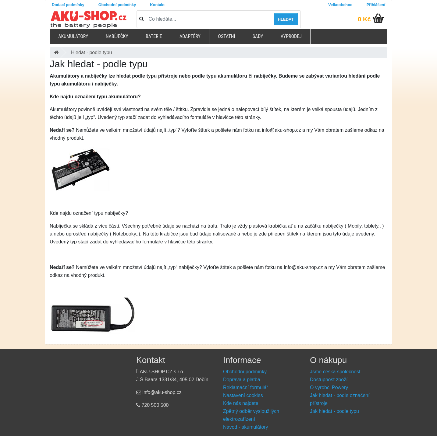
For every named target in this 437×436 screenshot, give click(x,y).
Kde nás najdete (240, 403)
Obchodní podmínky (117, 4)
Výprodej (291, 36)
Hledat (286, 19)
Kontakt (157, 4)
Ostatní (226, 36)
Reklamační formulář (245, 387)
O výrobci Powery (329, 387)
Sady (258, 36)
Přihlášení (376, 4)
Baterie (154, 36)
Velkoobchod (340, 4)
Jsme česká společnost (335, 371)
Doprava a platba (241, 379)
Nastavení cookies (243, 395)
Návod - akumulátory (245, 427)
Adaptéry (190, 36)
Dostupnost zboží (329, 379)
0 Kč (364, 19)
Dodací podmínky (68, 4)
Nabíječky (117, 36)
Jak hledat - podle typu (334, 411)
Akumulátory (73, 36)
